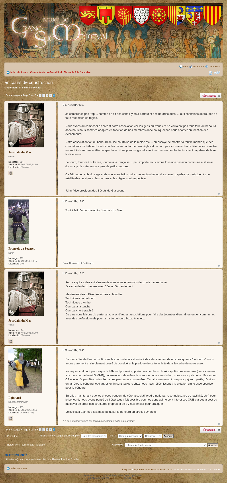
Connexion (214, 66)
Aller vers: (117, 445)
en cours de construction (28, 82)
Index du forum (19, 72)
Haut (219, 194)
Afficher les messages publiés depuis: (73, 435)
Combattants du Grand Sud (46, 72)
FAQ (185, 66)
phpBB (99, 475)
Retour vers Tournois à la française (26, 444)
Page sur (29, 95)
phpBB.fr (136, 478)
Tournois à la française (77, 72)
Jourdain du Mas (19, 152)
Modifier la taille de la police (217, 73)
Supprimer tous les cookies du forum (153, 469)
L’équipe (126, 469)
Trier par (125, 435)
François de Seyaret (30, 87)
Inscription (198, 66)
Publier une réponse (210, 95)
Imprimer (210, 73)
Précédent (12, 436)
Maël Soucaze (116, 478)
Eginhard (14, 397)
